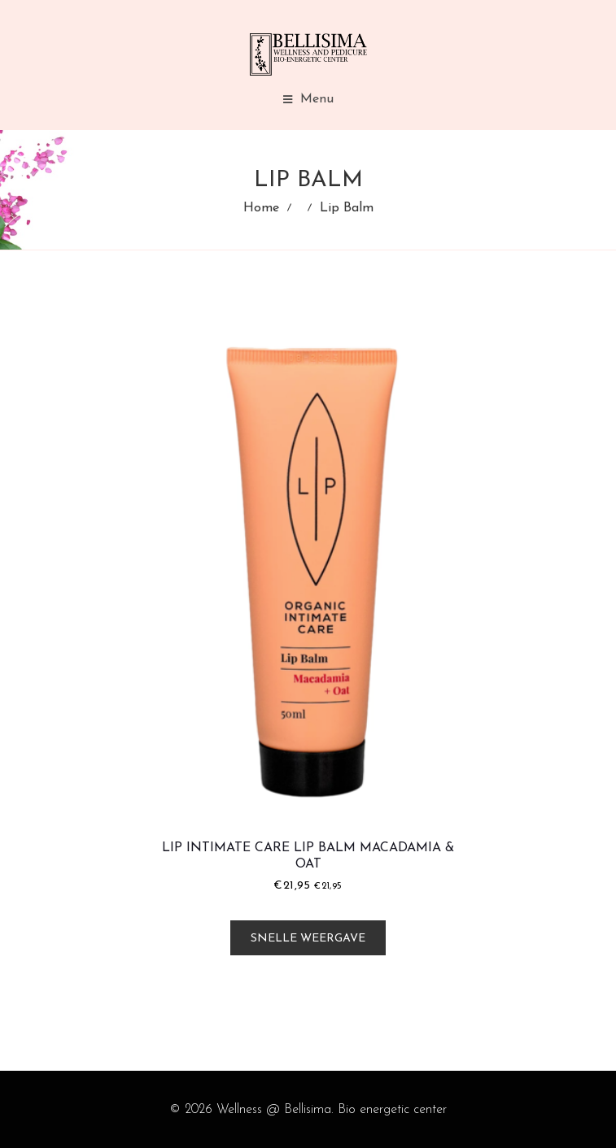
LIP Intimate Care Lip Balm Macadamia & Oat (308, 856)
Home (261, 208)
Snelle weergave (308, 939)
